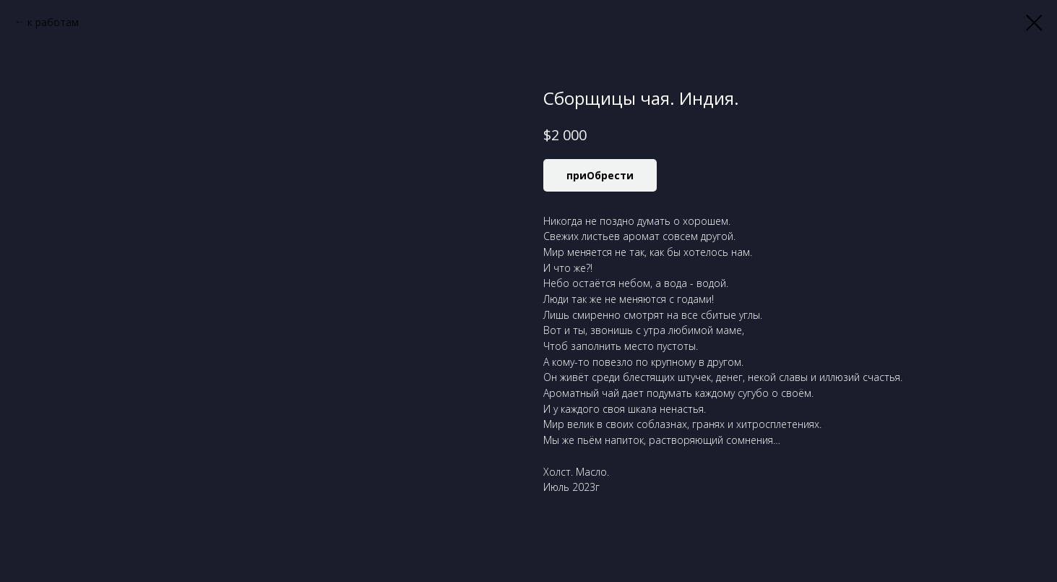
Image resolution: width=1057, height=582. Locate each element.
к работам (53, 22)
